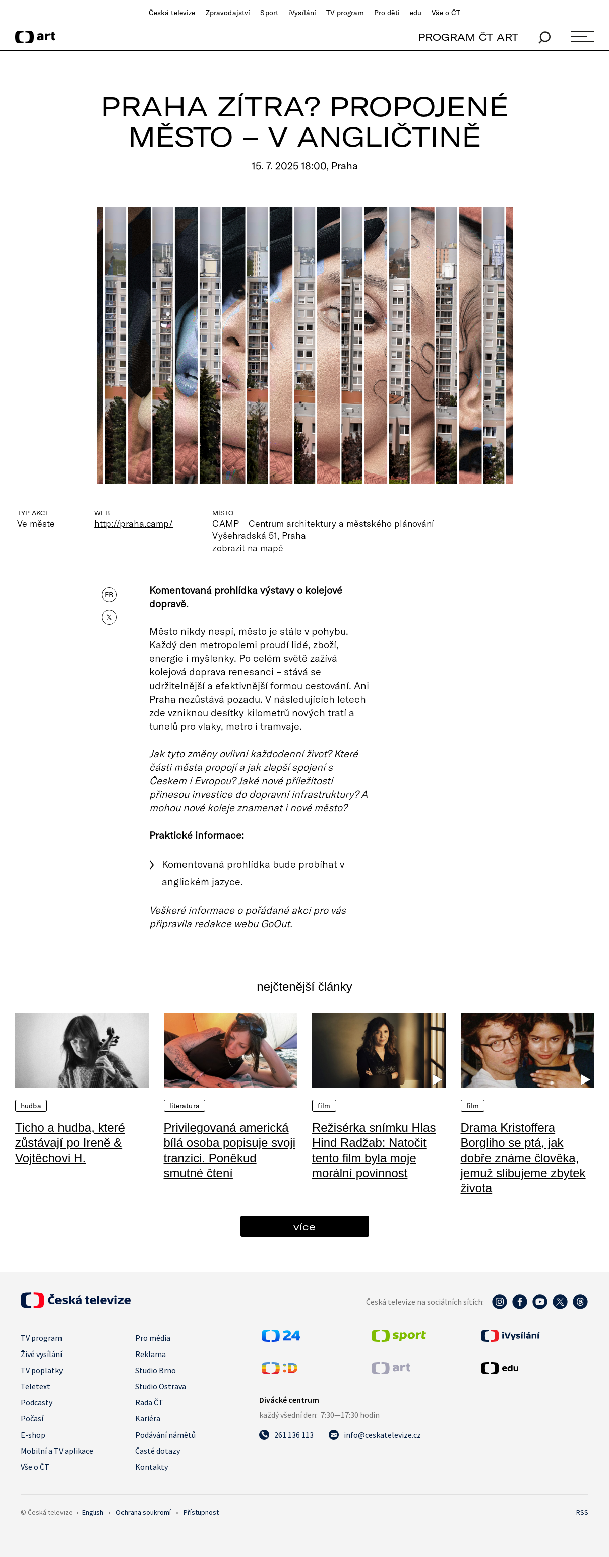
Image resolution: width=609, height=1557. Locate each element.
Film (324, 1105)
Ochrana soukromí (143, 1512)
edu (415, 12)
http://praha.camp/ (133, 523)
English (92, 1512)
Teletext (35, 1386)
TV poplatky (42, 1370)
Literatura (184, 1105)
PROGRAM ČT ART (468, 37)
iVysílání (302, 12)
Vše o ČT (446, 12)
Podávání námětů (165, 1435)
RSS (582, 1512)
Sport (269, 12)
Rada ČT (149, 1402)
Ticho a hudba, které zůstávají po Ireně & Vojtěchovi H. (70, 1143)
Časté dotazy (157, 1451)
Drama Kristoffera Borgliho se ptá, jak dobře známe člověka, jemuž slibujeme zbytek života (523, 1158)
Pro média (152, 1338)
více (304, 1226)
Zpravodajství (228, 12)
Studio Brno (155, 1370)
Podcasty (36, 1402)
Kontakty (151, 1467)
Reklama (150, 1354)
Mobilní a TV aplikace (57, 1451)
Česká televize (172, 12)
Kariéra (147, 1418)
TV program (344, 12)
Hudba (31, 1105)
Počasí (32, 1418)
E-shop (33, 1435)
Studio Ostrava (160, 1386)
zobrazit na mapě (247, 547)
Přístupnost (201, 1512)
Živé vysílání (41, 1354)
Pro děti (387, 12)
